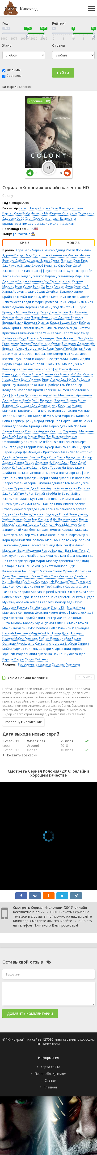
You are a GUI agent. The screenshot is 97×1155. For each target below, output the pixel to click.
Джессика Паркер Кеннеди (22, 281)
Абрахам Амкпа (27, 602)
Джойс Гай (10, 493)
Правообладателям (50, 1073)
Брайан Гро (19, 581)
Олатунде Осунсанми (78, 213)
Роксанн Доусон (33, 328)
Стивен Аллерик (24, 483)
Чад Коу (34, 581)
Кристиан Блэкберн (38, 442)
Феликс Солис (35, 291)
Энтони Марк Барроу (18, 623)
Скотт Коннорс (56, 566)
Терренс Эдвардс (45, 514)
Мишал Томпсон (49, 529)
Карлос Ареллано (33, 592)
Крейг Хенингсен (56, 390)
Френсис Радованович (19, 654)
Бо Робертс (30, 571)
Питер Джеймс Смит (17, 504)
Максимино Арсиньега (75, 395)
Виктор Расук (38, 312)
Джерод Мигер (43, 421)
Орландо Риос (13, 643)
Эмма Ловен (48, 535)
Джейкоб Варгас (43, 276)
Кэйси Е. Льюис (66, 623)
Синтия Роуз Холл (43, 457)
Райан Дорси (12, 426)
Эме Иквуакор (66, 338)
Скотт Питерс (29, 208)
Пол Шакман (55, 436)
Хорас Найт (48, 597)
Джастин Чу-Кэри (48, 462)
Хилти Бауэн (82, 421)
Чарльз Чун (11, 379)
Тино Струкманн (48, 410)
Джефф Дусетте (46, 271)
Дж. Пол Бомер (52, 353)
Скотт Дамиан (63, 223)
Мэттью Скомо (51, 571)
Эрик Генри (67, 302)
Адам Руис (74, 602)
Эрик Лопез (51, 379)
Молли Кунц (76, 607)
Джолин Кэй (33, 395)
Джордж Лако (27, 385)
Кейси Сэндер (20, 276)
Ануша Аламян (57, 488)
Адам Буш (50, 395)
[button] (19, 755)
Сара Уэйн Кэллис (48, 333)
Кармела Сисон (76, 586)
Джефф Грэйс (70, 379)
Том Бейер (72, 483)
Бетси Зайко (71, 493)
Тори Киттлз (40, 343)
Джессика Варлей (21, 618)
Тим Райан (26, 493)
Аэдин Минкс (24, 364)
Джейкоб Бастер (14, 436)
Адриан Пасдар (13, 255)
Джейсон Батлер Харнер (64, 291)
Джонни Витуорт (70, 317)
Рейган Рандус (50, 638)
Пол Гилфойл (78, 312)
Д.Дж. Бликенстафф (64, 519)
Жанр (7, 45)
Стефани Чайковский (58, 374)
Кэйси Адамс (21, 467)
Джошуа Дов (65, 545)
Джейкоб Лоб (69, 426)
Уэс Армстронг (81, 452)
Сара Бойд (22, 213)
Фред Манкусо (66, 524)
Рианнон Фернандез (73, 628)
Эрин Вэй (34, 353)
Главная (50, 1087)
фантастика (21, 234)
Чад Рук (32, 255)
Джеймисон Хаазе (16, 499)
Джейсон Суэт (12, 586)
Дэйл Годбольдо (27, 260)
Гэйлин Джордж (24, 478)
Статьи (50, 1080)
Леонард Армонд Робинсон (34, 524)
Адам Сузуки (44, 623)
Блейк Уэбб (30, 400)
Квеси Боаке (31, 374)
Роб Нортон (63, 421)
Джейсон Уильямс (15, 457)
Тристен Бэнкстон (71, 597)
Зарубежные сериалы (34, 664)
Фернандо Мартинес (78, 431)
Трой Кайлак (54, 586)
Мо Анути (54, 416)
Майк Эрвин (11, 328)
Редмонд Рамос (39, 550)
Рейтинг (59, 23)
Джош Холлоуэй (77, 286)
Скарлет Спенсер (53, 602)
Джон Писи (69, 462)
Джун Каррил (27, 447)
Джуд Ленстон (61, 307)
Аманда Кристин (25, 431)
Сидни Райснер (36, 659)
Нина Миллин (64, 504)
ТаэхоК (83, 623)
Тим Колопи (40, 519)
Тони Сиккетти (62, 576)
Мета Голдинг (23, 302)
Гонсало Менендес (41, 338)
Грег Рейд (47, 545)
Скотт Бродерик (69, 457)
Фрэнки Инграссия (16, 317)
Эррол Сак (22, 488)
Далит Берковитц (70, 618)
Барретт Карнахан (16, 405)
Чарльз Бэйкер (43, 250)
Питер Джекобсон (44, 317)
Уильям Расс (55, 328)
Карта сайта (50, 1067)
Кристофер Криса (55, 369)
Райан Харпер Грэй (16, 421)
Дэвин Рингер (45, 618)
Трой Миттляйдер (77, 348)
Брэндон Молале (15, 312)
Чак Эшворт (67, 535)
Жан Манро (63, 364)
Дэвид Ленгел (34, 586)
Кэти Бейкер (80, 322)
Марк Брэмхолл (46, 302)
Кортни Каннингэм (53, 255)
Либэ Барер (50, 426)
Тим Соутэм (30, 223)
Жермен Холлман (38, 307)
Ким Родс (19, 338)
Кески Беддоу (60, 322)
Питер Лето (49, 208)
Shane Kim (58, 607)
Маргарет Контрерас (18, 612)
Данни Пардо (24, 462)
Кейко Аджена (13, 307)
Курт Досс (37, 499)
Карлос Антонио (29, 369)
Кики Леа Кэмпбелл (60, 555)
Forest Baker (68, 514)
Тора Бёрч (23, 250)
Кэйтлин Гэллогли (31, 540)
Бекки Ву (37, 566)
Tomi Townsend (79, 581)
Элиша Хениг (50, 260)
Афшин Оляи (21, 519)
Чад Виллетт (26, 410)
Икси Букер (45, 447)
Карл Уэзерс (71, 333)
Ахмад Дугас (60, 633)
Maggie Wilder (40, 633)
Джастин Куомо (46, 612)
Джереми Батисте (15, 607)
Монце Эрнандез (63, 343)
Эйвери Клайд (47, 478)
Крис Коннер (79, 390)
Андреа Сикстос (50, 431)
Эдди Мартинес (14, 353)
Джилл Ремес (12, 400)
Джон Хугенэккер (71, 271)
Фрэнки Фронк (74, 571)
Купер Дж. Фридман (27, 452)
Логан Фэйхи (41, 576)
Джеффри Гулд (13, 395)
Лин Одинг (67, 208)
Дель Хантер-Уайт (24, 535)
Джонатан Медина (44, 473)
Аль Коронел (61, 405)
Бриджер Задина (53, 400)
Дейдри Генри (53, 348)
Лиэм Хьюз (84, 302)
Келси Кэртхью (80, 488)
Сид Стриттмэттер (57, 281)
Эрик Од (39, 286)
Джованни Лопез (71, 478)
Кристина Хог (69, 561)
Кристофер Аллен (56, 452)
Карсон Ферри (13, 659)
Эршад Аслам (76, 400)
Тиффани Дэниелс (50, 483)
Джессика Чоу (48, 654)
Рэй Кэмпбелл (26, 529)
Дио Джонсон (41, 405)
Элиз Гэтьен (55, 286)
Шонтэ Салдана (36, 643)
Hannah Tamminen (16, 633)
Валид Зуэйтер (39, 297)
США (30, 229)
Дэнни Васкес (29, 545)
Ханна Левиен (13, 291)
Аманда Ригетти (77, 328)
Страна (58, 45)
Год (5, 23)
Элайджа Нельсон (15, 473)
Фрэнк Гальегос (66, 442)
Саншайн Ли (55, 499)
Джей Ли (45, 223)
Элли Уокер (23, 286)
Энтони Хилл (76, 592)
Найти (63, 73)
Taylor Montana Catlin (41, 628)
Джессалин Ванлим (67, 359)
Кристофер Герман (16, 343)
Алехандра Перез (26, 597)
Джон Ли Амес (31, 379)
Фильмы (13, 70)
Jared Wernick (56, 592)
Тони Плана (25, 271)
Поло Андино (20, 576)
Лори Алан (84, 250)
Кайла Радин (71, 638)
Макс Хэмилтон (13, 628)
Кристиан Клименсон (18, 333)
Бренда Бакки (12, 322)
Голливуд (73, 664)
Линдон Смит (70, 260)
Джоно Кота (40, 467)
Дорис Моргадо (25, 509)
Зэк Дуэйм (85, 338)
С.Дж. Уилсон (83, 374)
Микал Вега (36, 436)
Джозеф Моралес (71, 612)
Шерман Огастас (36, 322)
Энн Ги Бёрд (22, 514)
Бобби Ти (54, 493)
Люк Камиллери (76, 353)
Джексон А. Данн (67, 447)
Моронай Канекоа (75, 416)
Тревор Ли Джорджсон (67, 467)
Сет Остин (69, 410)
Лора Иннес (44, 359)
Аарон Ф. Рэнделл (54, 581)
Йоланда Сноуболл (58, 265)
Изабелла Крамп (30, 390)
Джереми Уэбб (13, 218)
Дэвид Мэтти (65, 250)
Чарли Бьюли (44, 364)
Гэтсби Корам (40, 607)
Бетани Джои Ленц (65, 297)
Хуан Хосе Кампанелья (42, 218)
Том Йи (65, 385)
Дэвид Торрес (71, 649)
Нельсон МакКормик (46, 213)
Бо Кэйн (41, 493)
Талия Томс (10, 592)
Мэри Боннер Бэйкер (61, 540)
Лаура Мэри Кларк (47, 649)
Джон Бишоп (58, 312)
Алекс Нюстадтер (29, 348)
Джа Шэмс (38, 488)
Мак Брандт (31, 426)
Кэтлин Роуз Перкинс (18, 359)
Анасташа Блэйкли (63, 643)
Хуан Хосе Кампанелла (55, 509)
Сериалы (13, 75)
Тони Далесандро (72, 654)
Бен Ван (24, 566)
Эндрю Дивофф (31, 265)
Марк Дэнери (25, 561)
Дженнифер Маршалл (72, 276)
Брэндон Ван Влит (65, 550)
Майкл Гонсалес (26, 638)
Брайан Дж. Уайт (14, 297)
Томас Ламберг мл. (31, 555)
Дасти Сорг (67, 473)
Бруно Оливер (75, 499)
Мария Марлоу (47, 561)
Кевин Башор (43, 504)
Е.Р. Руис (79, 307)
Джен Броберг (48, 385)
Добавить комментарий (30, 1013)
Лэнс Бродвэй (35, 416)
